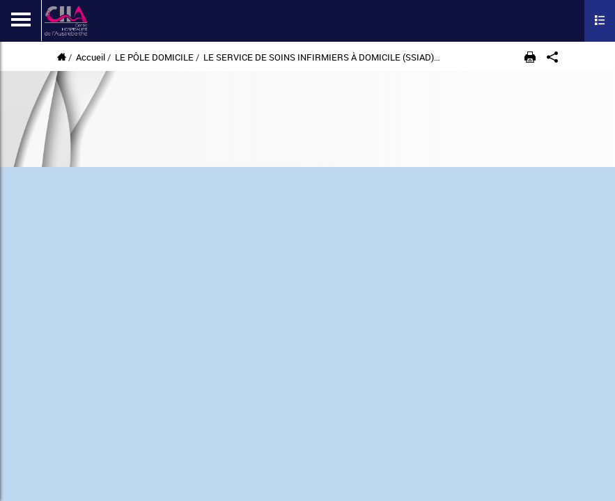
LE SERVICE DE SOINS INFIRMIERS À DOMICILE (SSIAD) (318, 57)
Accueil (90, 57)
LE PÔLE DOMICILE (154, 57)
